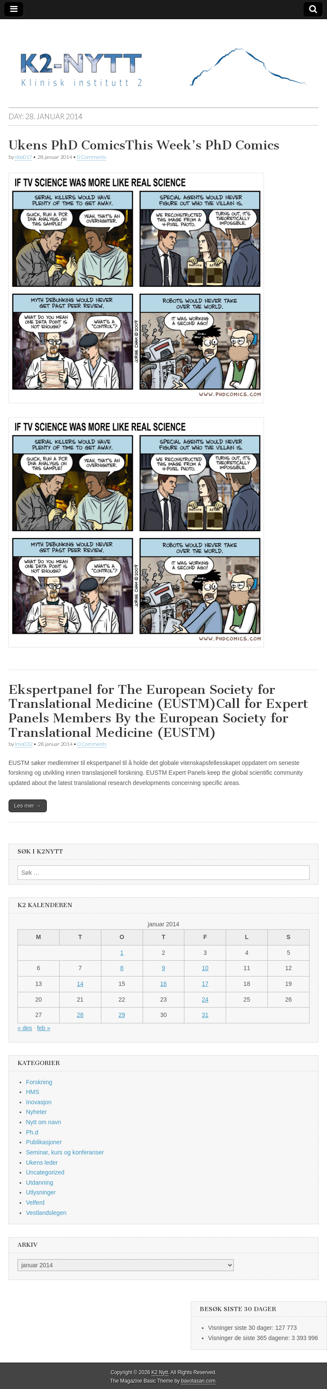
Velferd (35, 1202)
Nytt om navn (43, 1122)
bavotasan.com (198, 1381)
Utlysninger (41, 1192)
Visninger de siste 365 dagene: (250, 1338)
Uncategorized (45, 1172)
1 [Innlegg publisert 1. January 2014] (121, 952)
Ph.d (32, 1132)
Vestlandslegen (46, 1212)
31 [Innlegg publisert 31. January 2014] (205, 1014)
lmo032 (23, 744)
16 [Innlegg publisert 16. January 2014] (163, 983)
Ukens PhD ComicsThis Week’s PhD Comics (144, 145)
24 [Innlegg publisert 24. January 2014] (205, 999)
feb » (43, 1028)
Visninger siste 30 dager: (241, 1327)
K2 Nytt (160, 1372)
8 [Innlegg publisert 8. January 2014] (121, 968)
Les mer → (27, 805)
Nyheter (36, 1111)
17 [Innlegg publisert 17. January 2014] (205, 983)
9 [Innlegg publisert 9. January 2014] (163, 968)
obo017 (23, 157)
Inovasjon (39, 1102)
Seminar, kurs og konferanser (65, 1152)
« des (24, 1028)
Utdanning (39, 1182)
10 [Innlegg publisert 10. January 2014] (205, 968)
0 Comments (91, 157)
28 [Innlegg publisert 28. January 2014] (80, 1014)
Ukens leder (42, 1162)
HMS (32, 1091)
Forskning (39, 1082)
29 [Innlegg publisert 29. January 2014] (121, 1014)
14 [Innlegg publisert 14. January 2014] (80, 983)
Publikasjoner (44, 1142)
